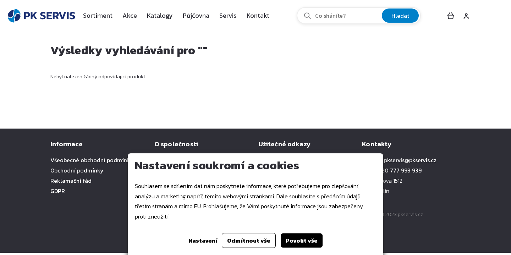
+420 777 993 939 (398, 170)
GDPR (57, 191)
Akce (129, 15)
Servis (228, 15)
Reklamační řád (71, 180)
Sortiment (97, 15)
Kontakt (258, 15)
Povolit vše (302, 240)
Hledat (400, 15)
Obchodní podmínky (77, 170)
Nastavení (203, 240)
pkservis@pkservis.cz (410, 160)
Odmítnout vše (248, 240)
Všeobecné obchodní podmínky (91, 160)
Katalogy (160, 15)
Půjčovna (196, 15)
